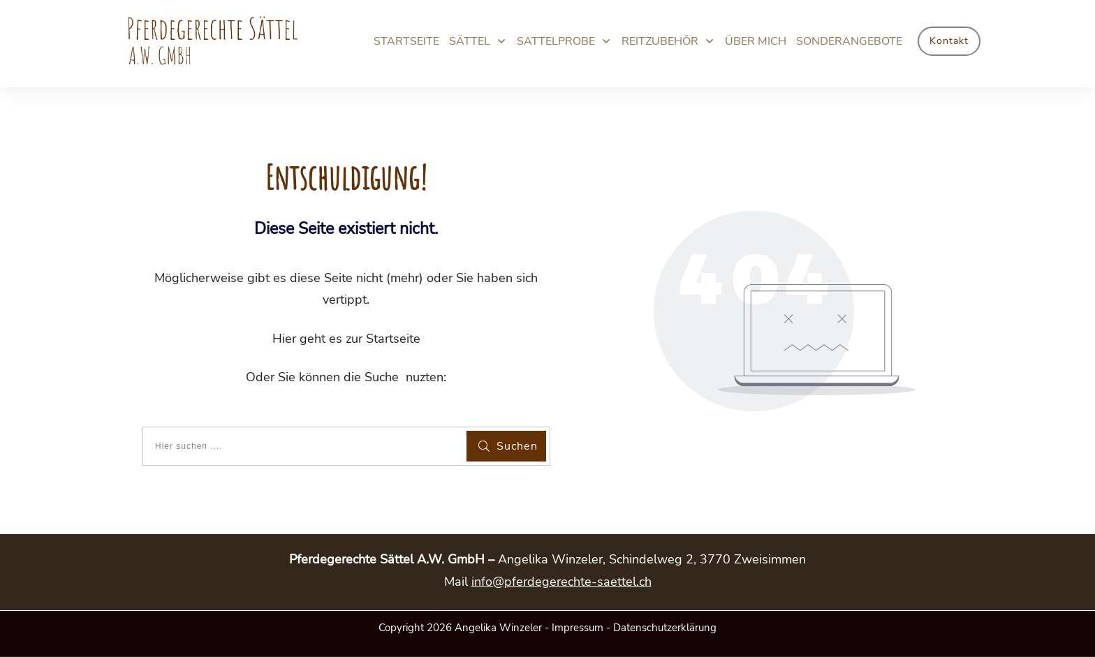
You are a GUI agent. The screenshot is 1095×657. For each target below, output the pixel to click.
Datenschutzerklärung (664, 628)
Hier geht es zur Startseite (346, 338)
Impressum (577, 628)
